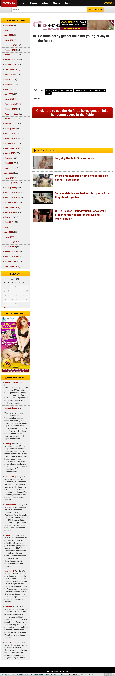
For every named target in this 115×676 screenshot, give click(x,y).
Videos (45, 3)
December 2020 (11, 134)
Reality (97, 90)
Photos (33, 3)
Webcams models (16, 377)
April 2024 (8, 35)
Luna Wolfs (9, 477)
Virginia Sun (9, 642)
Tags (67, 3)
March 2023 (9, 99)
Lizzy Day (8, 535)
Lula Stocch (9, 571)
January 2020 (10, 188)
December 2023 (11, 55)
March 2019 (9, 237)
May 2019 (8, 227)
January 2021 (10, 129)
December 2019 (11, 193)
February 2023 (10, 104)
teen (103, 90)
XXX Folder (9, 3)
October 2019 (10, 202)
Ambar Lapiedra (11, 382)
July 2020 (8, 158)
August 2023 (9, 74)
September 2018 (11, 266)
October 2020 (10, 143)
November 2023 (11, 60)
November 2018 (11, 257)
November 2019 (11, 198)
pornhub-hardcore (81, 90)
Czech (62, 90)
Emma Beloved (10, 408)
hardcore (69, 90)
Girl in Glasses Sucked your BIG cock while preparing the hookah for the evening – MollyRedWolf (81, 215)
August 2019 (9, 212)
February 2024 (10, 45)
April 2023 (8, 94)
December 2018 (11, 252)
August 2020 (9, 153)
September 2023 (11, 69)
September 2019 (11, 207)
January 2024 (10, 50)
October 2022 (10, 124)
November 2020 (11, 138)
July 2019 (8, 217)
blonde (55, 90)
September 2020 (11, 148)
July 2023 (8, 79)
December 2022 (11, 114)
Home (22, 3)
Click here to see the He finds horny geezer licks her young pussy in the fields (72, 113)
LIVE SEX (108, 3)
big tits (48, 90)
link (113, 641)
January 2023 (10, 109)
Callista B (8, 607)
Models (56, 3)
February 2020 (10, 183)
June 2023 (8, 84)
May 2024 (8, 30)
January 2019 (10, 247)
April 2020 (8, 173)
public (91, 90)
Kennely (7, 444)
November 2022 (11, 119)
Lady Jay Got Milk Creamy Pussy (75, 158)
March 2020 (9, 178)
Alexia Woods (10, 505)
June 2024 (8, 25)
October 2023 (10, 65)
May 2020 (8, 168)
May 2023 (8, 89)
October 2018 (10, 262)
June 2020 (8, 163)
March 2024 (9, 40)
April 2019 (8, 232)
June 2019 (8, 222)
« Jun (4, 307)
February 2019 (10, 242)
